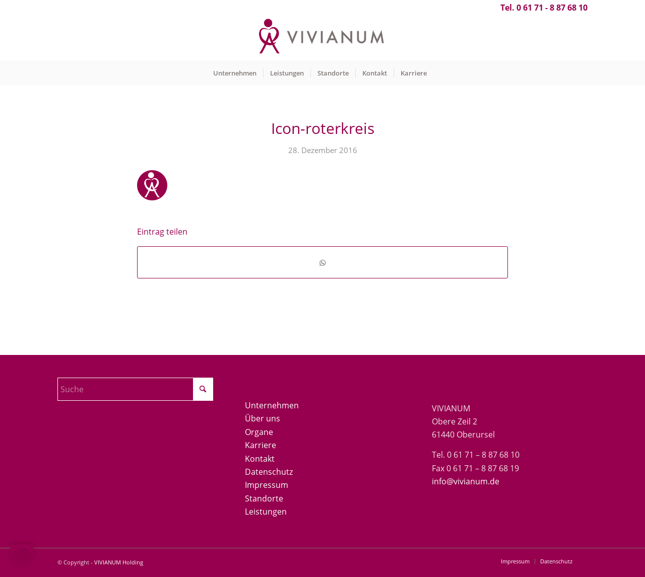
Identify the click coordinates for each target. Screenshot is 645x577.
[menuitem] (235, 73)
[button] (22, 555)
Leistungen (266, 511)
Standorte (264, 498)
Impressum (266, 484)
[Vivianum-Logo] (322, 37)
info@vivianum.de (465, 481)
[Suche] (135, 389)
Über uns (262, 418)
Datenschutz (269, 471)
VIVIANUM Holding (118, 562)
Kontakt (260, 458)
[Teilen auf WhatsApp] (322, 262)
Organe (259, 432)
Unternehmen (272, 405)
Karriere (260, 445)
